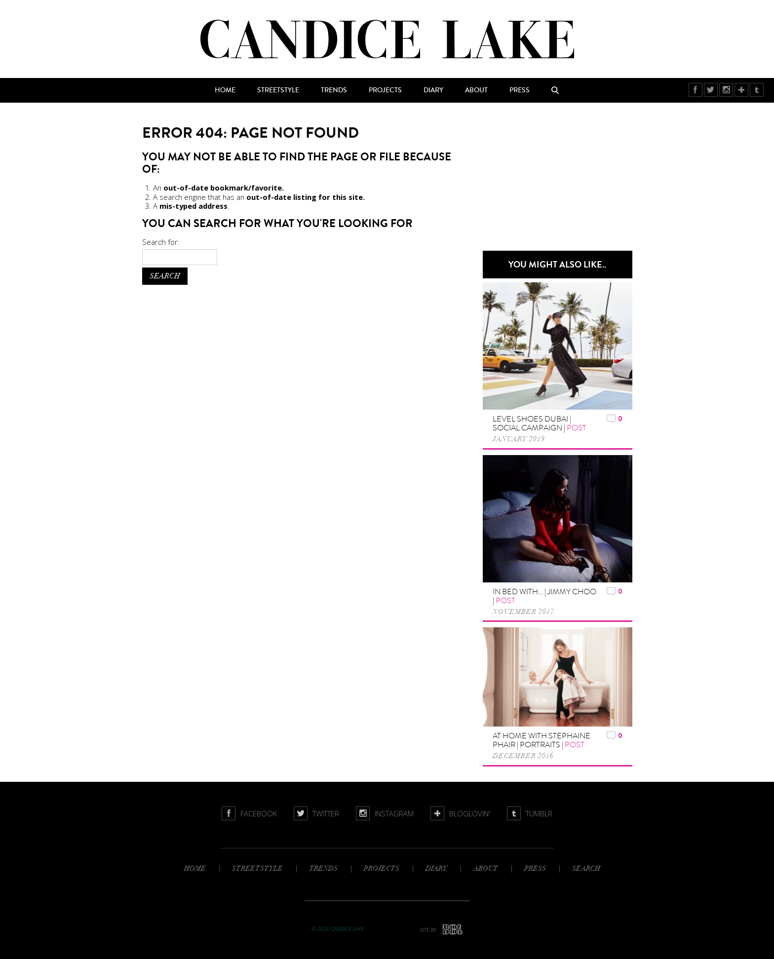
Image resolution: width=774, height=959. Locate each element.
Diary (433, 90)
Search (555, 90)
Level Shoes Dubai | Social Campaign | (539, 423)
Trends (334, 90)
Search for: (161, 242)
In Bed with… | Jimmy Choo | (544, 596)
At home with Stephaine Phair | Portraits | (541, 740)
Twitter (711, 90)
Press (519, 90)
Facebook (696, 90)
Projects (385, 90)
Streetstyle (278, 90)
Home (225, 90)
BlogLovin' (742, 90)
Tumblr (757, 90)
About (476, 90)
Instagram (726, 90)
